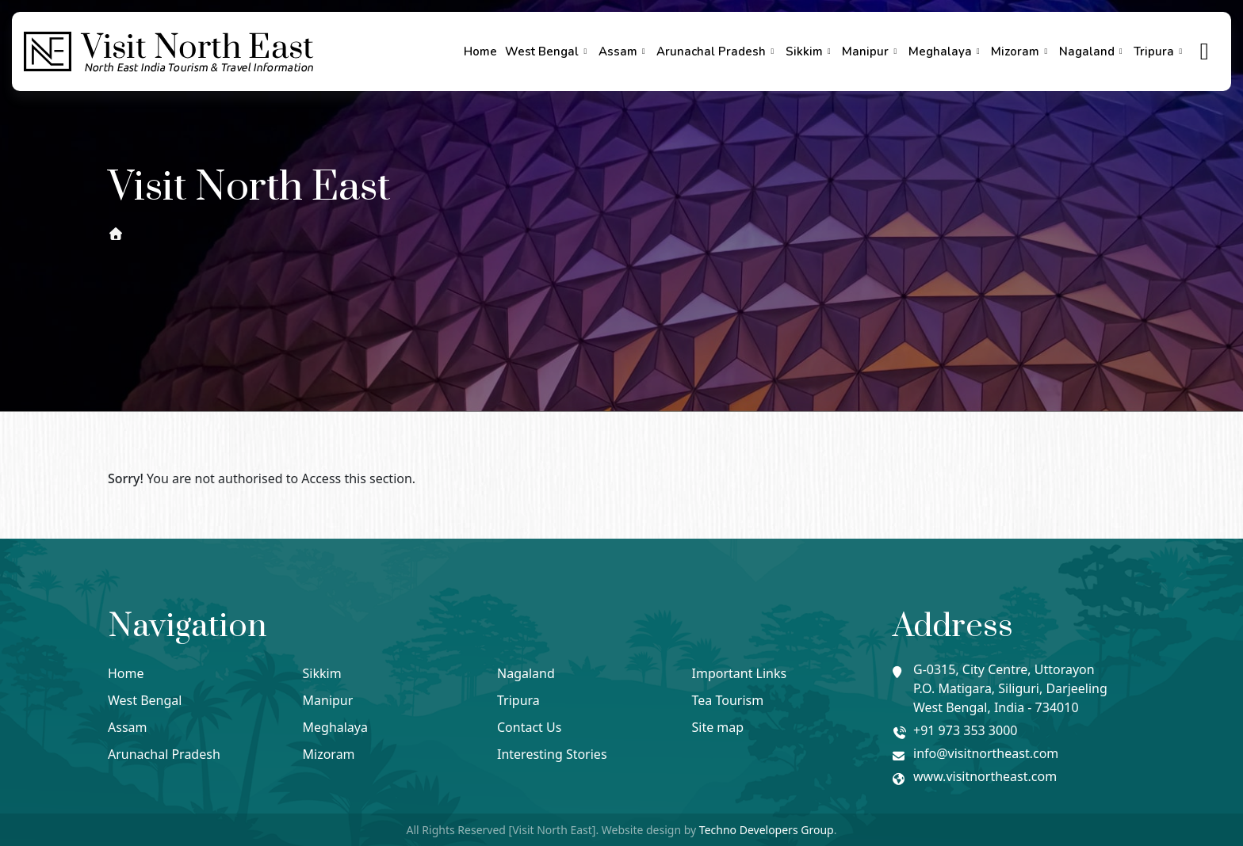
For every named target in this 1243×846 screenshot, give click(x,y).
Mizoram (1021, 51)
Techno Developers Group (766, 829)
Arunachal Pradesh (717, 51)
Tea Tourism (728, 700)
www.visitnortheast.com (985, 776)
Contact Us (529, 727)
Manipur (871, 51)
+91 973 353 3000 (965, 730)
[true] (1205, 52)
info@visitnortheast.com (985, 753)
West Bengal (548, 51)
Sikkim (810, 51)
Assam (624, 51)
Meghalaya (946, 51)
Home (480, 51)
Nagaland (1092, 51)
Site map (718, 727)
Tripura (1160, 51)
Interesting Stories (552, 754)
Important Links (739, 673)
